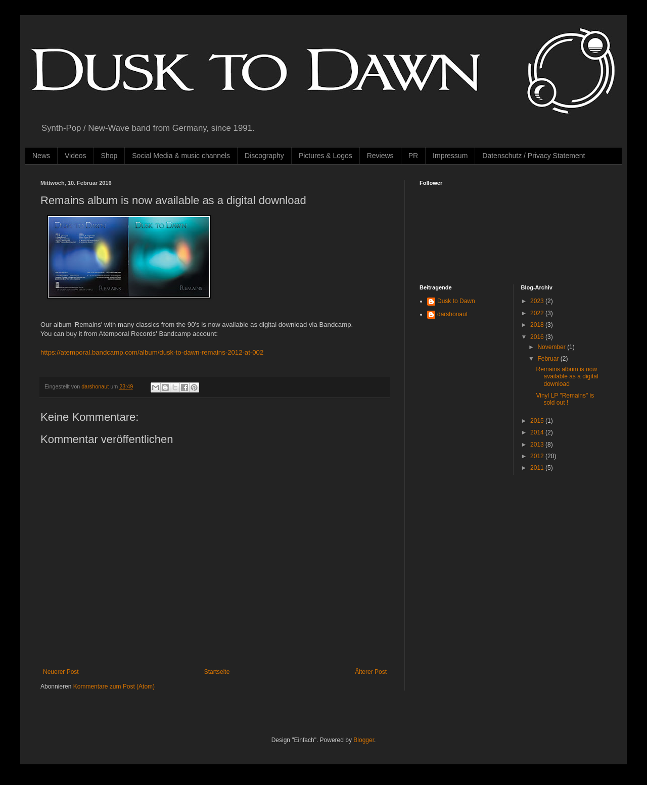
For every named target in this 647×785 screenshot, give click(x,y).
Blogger (363, 740)
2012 (537, 456)
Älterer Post (371, 671)
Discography (264, 156)
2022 (537, 313)
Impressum (450, 156)
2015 (537, 420)
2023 (537, 301)
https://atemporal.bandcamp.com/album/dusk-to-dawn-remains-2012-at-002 (151, 352)
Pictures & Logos (325, 156)
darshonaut (452, 314)
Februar (548, 358)
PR (413, 156)
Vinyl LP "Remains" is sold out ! (565, 399)
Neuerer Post (61, 671)
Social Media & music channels (181, 156)
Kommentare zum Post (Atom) (114, 686)
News (41, 156)
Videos (75, 156)
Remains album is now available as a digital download (567, 376)
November (552, 347)
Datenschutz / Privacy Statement (533, 156)
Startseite (217, 671)
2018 (537, 324)
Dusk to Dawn (456, 301)
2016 (537, 336)
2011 (537, 467)
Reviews (380, 156)
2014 (537, 432)
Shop (109, 156)
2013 (537, 444)
